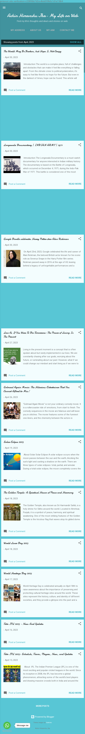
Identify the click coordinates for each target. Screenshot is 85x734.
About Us (35, 30)
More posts (42, 706)
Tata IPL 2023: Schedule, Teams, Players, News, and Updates (38, 654)
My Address (18, 30)
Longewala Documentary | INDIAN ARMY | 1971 (33, 145)
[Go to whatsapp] (7, 725)
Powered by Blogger (42, 716)
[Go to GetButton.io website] (7, 731)
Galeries (49, 723)
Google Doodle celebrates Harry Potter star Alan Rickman (36, 239)
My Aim (50, 30)
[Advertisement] (42, 118)
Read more (75, 90)
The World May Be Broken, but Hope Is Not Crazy (32, 51)
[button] (79, 51)
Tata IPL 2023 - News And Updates (23, 624)
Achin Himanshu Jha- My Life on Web (42, 15)
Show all (75, 42)
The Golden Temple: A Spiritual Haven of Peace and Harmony (38, 492)
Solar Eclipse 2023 (14, 442)
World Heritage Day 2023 (18, 573)
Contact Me (67, 30)
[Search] (81, 8)
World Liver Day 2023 (16, 543)
